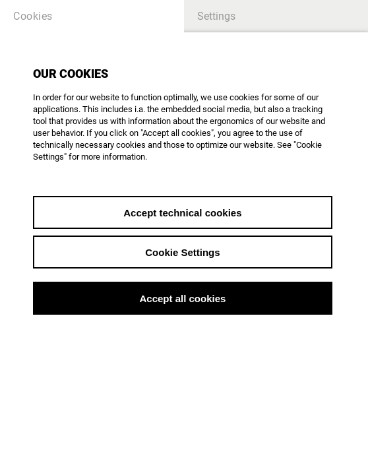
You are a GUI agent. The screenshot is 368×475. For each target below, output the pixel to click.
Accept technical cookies (182, 212)
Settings (216, 16)
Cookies (33, 16)
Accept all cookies (182, 298)
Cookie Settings (182, 252)
